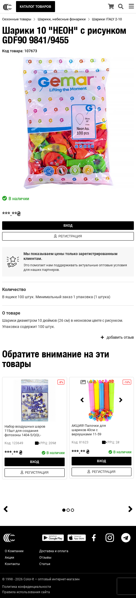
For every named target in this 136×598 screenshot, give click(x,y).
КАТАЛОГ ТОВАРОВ (35, 7)
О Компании (14, 551)
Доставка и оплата (53, 551)
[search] (120, 6)
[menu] (131, 6)
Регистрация (68, 236)
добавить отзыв (117, 337)
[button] (68, 123)
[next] (121, 400)
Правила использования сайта (26, 592)
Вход (68, 225)
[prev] (82, 400)
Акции (9, 557)
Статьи (44, 564)
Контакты (12, 564)
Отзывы (45, 557)
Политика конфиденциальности (26, 586)
